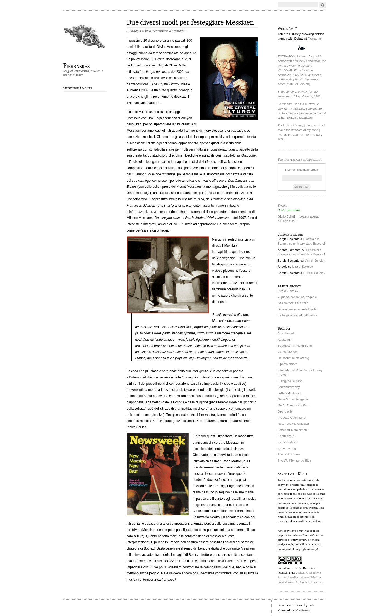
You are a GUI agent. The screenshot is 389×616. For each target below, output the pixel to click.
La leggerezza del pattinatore (297, 315)
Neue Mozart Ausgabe (293, 399)
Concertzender (288, 351)
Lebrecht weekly (289, 387)
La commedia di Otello (293, 303)
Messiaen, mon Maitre (224, 461)
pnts (311, 605)
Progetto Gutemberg (292, 417)
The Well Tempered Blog (294, 460)
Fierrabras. (315, 38)
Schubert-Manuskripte (293, 430)
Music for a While (77, 88)
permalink (179, 31)
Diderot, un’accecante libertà (297, 309)
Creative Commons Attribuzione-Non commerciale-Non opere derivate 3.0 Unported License (300, 577)
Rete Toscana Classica (293, 423)
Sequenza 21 (287, 436)
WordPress (302, 610)
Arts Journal (286, 333)
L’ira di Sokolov (314, 260)
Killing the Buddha (290, 381)
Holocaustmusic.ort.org (293, 358)
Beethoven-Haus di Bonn (295, 345)
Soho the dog (287, 448)
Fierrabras (76, 65)
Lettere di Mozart (289, 393)
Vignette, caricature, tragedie (297, 297)
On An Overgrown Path (293, 405)
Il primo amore (288, 364)
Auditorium (285, 339)
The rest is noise (289, 454)
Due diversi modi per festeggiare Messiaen (190, 22)
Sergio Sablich (288, 442)
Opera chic (285, 411)
